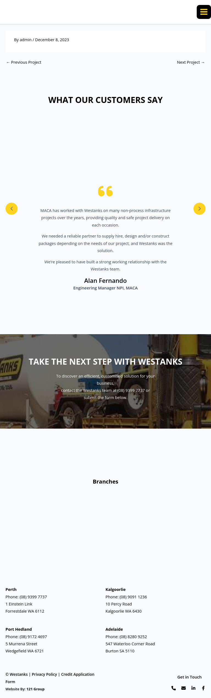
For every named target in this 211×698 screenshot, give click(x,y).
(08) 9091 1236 (133, 596)
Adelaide (114, 629)
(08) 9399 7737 (33, 596)
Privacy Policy (44, 674)
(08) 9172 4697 (33, 636)
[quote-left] (105, 191)
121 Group (35, 688)
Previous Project (23, 63)
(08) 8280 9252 (133, 636)
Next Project (191, 63)
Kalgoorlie (116, 589)
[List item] (173, 688)
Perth (10, 589)
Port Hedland (18, 629)
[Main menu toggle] (204, 12)
